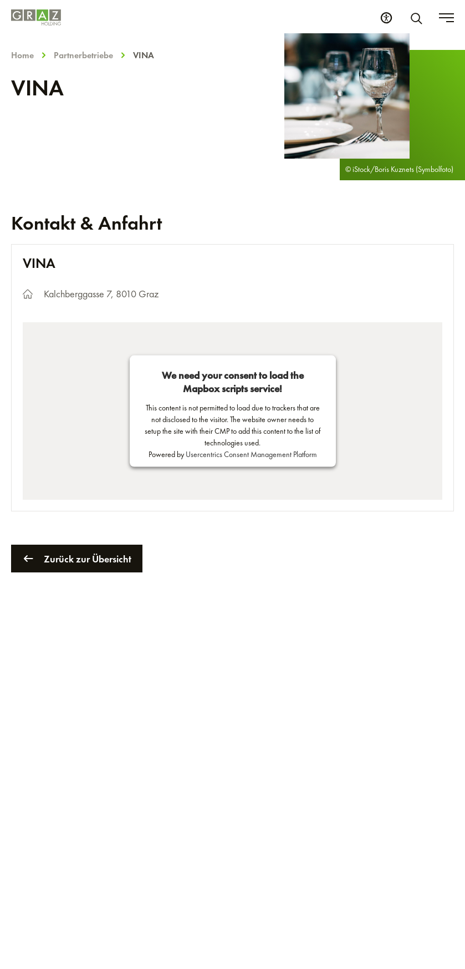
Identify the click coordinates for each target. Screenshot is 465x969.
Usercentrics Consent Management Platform (251, 454)
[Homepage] (36, 17)
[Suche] (418, 17)
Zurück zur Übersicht (76, 558)
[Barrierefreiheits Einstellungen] (386, 18)
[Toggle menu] (446, 18)
